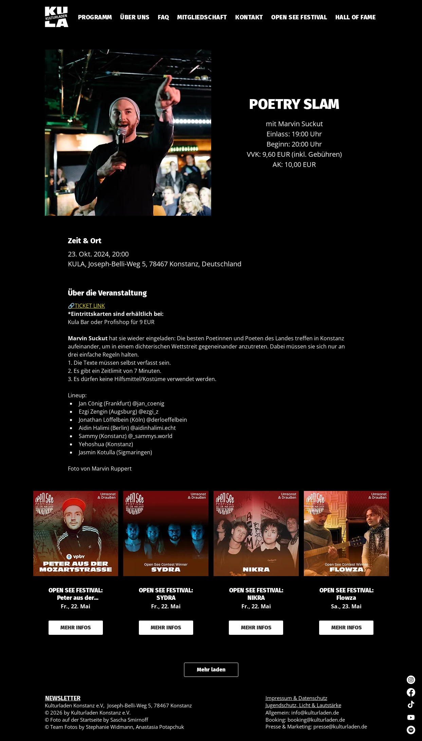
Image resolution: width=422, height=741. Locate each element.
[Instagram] (411, 680)
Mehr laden (211, 669)
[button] (163, 17)
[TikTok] (411, 705)
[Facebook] (411, 692)
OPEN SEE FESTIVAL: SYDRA (166, 594)
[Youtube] (411, 717)
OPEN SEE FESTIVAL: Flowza (346, 594)
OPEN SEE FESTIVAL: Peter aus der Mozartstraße (76, 594)
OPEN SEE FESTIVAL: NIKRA (256, 594)
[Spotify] (411, 730)
